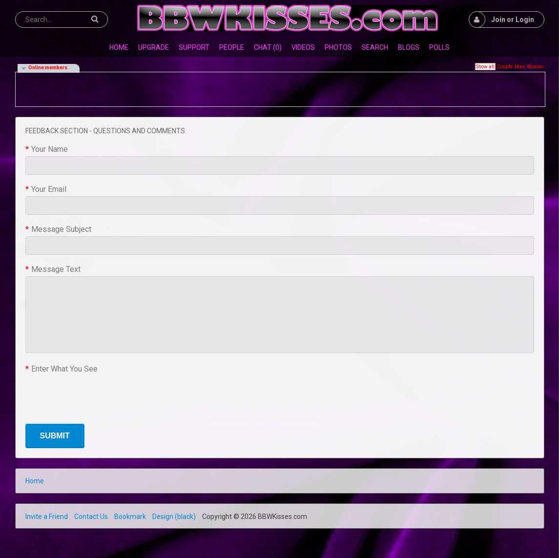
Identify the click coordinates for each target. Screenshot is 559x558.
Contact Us (91, 516)
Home (34, 481)
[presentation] (99, 395)
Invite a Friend (46, 516)
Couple (505, 66)
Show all (485, 66)
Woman (535, 66)
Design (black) (174, 516)
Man (520, 66)
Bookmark (130, 516)
